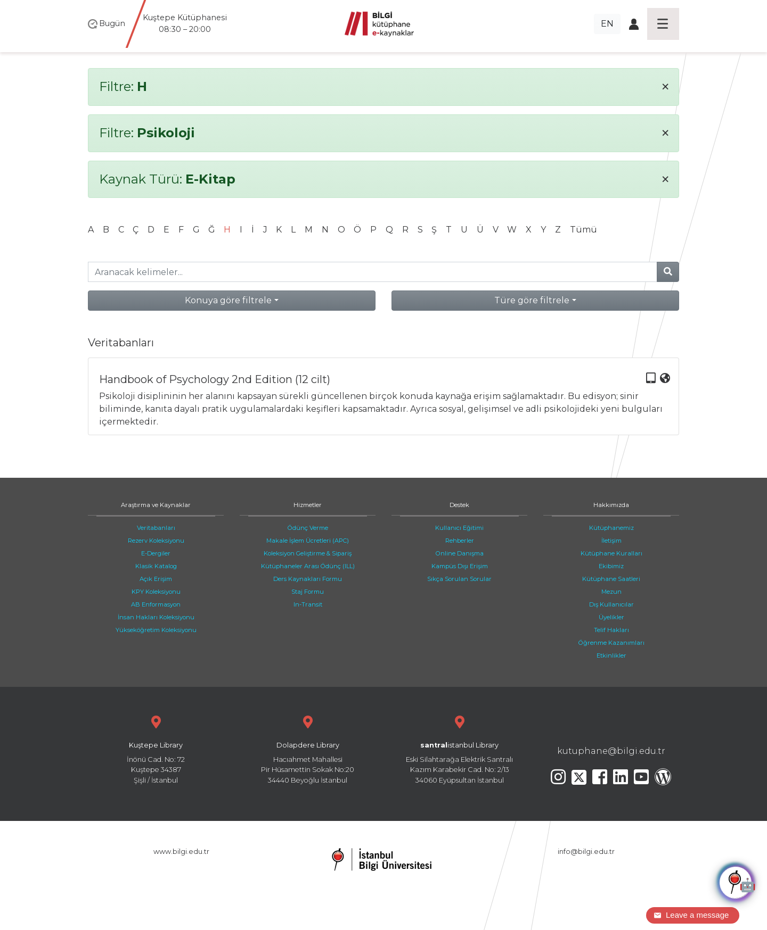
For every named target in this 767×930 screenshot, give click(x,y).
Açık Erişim (156, 579)
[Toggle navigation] (663, 24)
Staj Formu (307, 591)
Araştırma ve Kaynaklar (156, 505)
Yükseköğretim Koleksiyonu (156, 630)
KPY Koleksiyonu (156, 591)
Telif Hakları (611, 630)
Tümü (583, 230)
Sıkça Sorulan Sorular (459, 579)
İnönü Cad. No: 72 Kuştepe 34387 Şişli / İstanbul (156, 748)
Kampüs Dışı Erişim (459, 566)
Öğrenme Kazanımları (611, 642)
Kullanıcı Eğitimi (459, 528)
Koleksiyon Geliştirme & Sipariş (308, 553)
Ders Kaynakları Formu (307, 579)
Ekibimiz (611, 566)
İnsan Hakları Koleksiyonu (156, 617)
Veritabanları (156, 528)
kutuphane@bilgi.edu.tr (611, 751)
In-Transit (307, 604)
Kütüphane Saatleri (611, 579)
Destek (459, 505)
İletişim (611, 540)
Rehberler (459, 540)
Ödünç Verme (308, 528)
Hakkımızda (611, 505)
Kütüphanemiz (611, 528)
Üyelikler (611, 617)
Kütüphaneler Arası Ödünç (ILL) (308, 566)
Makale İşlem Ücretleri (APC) (307, 540)
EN (607, 24)
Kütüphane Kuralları (611, 553)
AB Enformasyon (156, 604)
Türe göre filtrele (531, 300)
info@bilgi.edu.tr (586, 852)
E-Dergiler (155, 553)
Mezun (611, 591)
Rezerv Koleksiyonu (156, 540)
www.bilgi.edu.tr (181, 852)
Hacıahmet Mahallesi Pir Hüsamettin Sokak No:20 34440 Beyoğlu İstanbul (308, 748)
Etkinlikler (611, 655)
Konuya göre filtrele (228, 300)
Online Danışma (460, 553)
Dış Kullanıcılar (611, 604)
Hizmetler (307, 505)
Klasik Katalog (156, 566)
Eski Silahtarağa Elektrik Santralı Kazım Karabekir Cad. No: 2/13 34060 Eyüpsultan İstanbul (459, 748)
